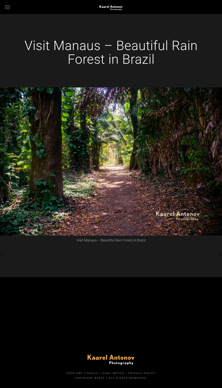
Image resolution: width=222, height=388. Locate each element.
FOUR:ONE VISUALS (82, 373)
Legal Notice (113, 373)
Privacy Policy (142, 373)
